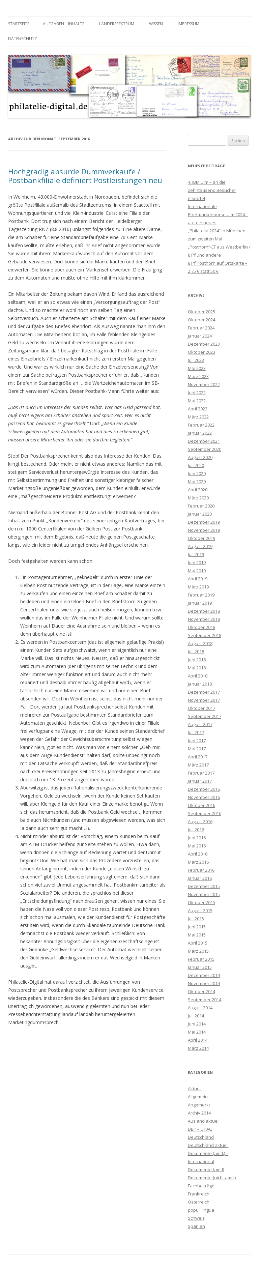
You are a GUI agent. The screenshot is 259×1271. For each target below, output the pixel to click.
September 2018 (204, 635)
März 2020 (198, 498)
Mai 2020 (197, 482)
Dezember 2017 (204, 692)
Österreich (198, 1202)
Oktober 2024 (201, 320)
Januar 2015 (200, 967)
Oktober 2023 (201, 352)
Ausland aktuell (204, 1121)
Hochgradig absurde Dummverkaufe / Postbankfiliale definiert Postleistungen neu (85, 175)
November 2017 (204, 700)
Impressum (188, 24)
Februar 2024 (201, 328)
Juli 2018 (196, 651)
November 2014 (204, 983)
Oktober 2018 (201, 627)
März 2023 (198, 376)
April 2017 (197, 757)
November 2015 (204, 894)
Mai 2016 (197, 846)
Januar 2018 (200, 684)
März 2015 (198, 951)
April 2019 (197, 579)
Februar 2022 (201, 425)
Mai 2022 (197, 401)
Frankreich (198, 1194)
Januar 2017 (200, 781)
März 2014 (198, 1048)
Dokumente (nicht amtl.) (212, 1178)
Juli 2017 (196, 732)
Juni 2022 (197, 392)
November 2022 (204, 384)
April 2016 (197, 854)
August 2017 (200, 724)
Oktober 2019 (201, 538)
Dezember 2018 (204, 611)
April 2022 (197, 409)
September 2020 (204, 449)
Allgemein (198, 1097)
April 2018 (197, 676)
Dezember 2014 (204, 975)
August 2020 (200, 457)
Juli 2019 (196, 554)
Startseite (18, 24)
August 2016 (200, 821)
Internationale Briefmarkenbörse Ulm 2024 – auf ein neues (218, 214)
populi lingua (201, 1210)
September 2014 (204, 999)
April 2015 (197, 943)
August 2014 (200, 1008)
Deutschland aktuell (208, 1145)
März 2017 (198, 765)
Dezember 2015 (204, 886)
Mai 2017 (197, 749)
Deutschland (201, 1137)
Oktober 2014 (201, 991)
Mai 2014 (197, 1032)
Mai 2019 (197, 571)
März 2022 (198, 417)
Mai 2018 (197, 668)
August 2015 (200, 910)
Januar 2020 (200, 514)
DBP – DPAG (200, 1129)
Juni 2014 (197, 1024)
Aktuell (195, 1089)
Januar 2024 (200, 336)
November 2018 (204, 619)
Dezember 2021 (204, 441)
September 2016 (204, 813)
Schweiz (196, 1218)
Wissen (156, 24)
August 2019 (200, 546)
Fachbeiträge (201, 1186)
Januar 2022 (200, 433)
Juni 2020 (197, 473)
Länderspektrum (116, 24)
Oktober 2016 (201, 805)
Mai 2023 (197, 368)
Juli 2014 (196, 1016)
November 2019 (204, 530)
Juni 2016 (197, 838)
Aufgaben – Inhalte (63, 24)
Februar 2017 (201, 773)
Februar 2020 (201, 506)
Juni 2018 (197, 660)
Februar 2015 (201, 959)
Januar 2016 (200, 878)
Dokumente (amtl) (206, 1169)
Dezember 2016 (204, 789)
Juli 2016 (196, 830)
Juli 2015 (196, 919)
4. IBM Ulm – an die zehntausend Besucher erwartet (212, 190)
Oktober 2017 (201, 708)
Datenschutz (22, 38)
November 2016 (204, 797)
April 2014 (197, 1040)
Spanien (196, 1226)
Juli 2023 (196, 360)
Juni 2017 (197, 741)
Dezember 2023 (204, 344)
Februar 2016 (201, 870)
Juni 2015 (197, 927)
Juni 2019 (197, 562)
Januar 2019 (200, 603)
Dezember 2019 (204, 522)
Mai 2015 (197, 935)
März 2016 (198, 862)
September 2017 (204, 716)
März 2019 (198, 587)
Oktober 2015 (201, 902)
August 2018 (200, 643)
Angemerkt (199, 1105)
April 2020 (197, 490)
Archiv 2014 (199, 1113)
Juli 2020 (196, 465)
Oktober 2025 (201, 312)
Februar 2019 (201, 595)
